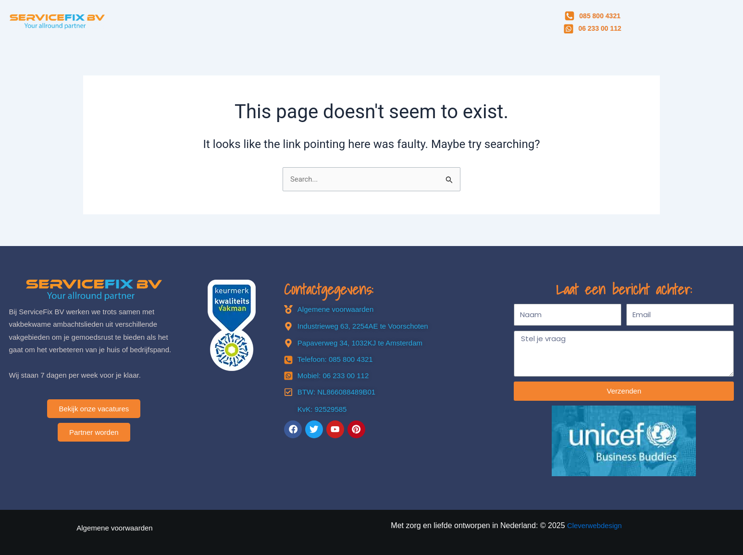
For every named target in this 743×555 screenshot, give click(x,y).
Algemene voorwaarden (114, 528)
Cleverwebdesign (594, 525)
